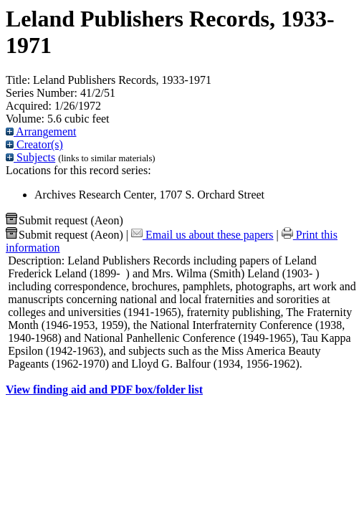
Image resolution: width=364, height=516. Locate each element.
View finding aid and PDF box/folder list (104, 389)
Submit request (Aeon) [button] (64, 220)
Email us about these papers (202, 235)
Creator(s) (34, 144)
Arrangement (41, 131)
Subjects (30, 157)
